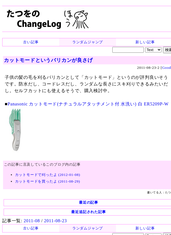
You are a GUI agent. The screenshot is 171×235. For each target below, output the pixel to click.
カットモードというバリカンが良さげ (48, 60)
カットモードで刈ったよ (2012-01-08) (47, 175)
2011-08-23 (55, 220)
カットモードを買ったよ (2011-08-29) (47, 181)
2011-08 (32, 220)
